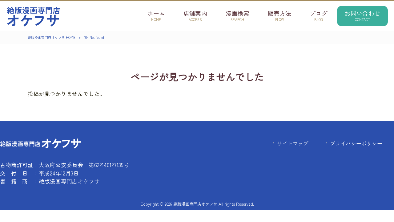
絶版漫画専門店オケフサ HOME (51, 37)
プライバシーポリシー (356, 143)
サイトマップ (292, 143)
